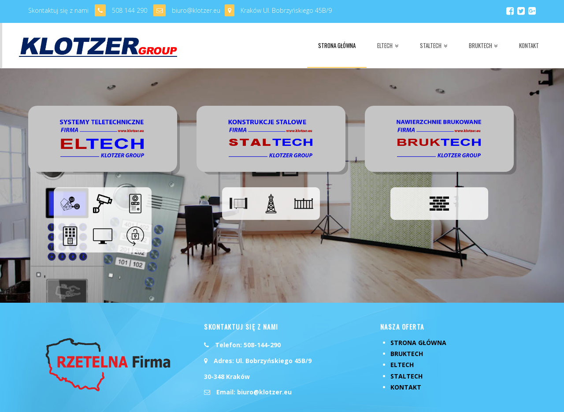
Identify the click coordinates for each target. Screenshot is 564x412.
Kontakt (405, 359)
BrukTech (406, 326)
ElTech (402, 337)
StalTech (406, 348)
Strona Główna (418, 315)
